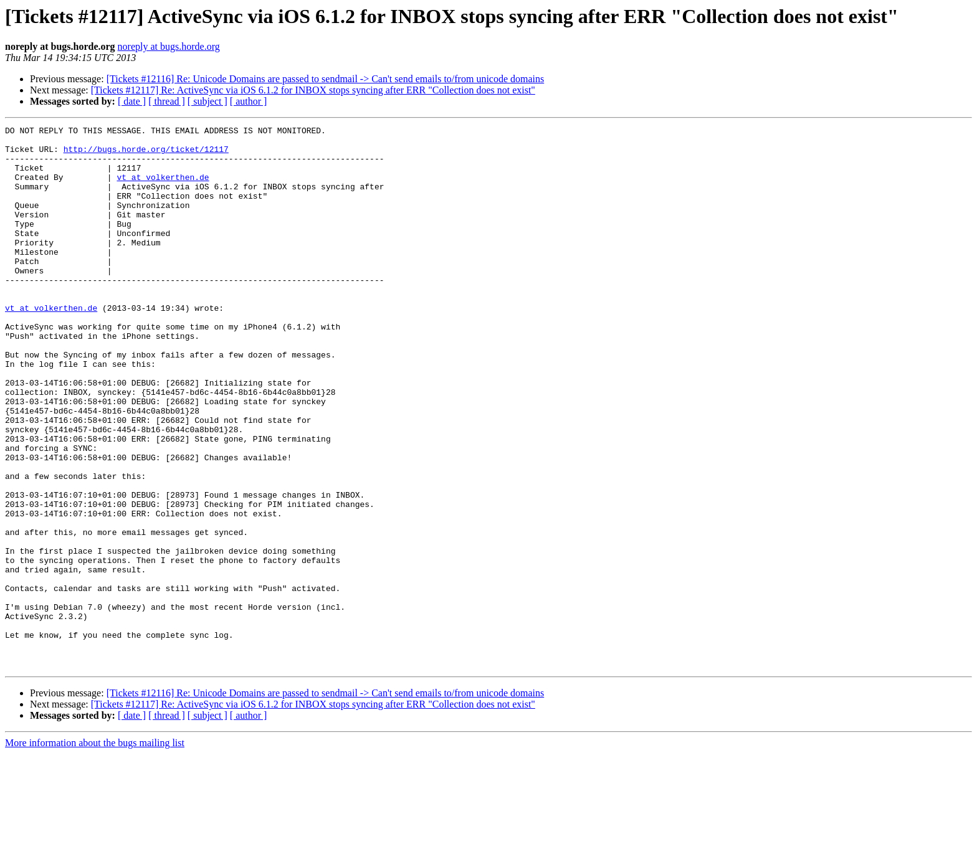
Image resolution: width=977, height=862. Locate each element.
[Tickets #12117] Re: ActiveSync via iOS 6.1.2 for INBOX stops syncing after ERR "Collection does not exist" (313, 90)
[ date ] (132, 101)
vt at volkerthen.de (163, 188)
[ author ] (248, 101)
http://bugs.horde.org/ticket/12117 (146, 154)
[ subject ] (207, 101)
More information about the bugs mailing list (94, 851)
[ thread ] (166, 101)
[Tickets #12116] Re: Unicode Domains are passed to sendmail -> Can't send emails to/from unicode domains (326, 78)
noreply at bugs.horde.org (169, 46)
